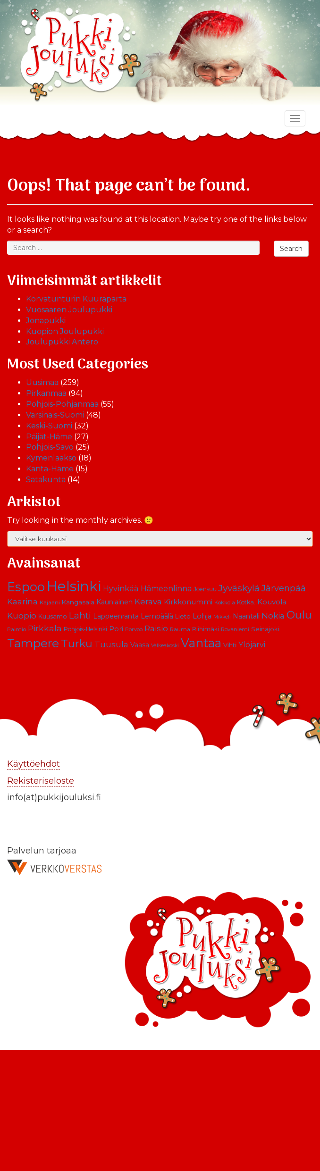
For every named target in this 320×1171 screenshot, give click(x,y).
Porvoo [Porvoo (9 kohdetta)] (134, 629)
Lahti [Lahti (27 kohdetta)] (80, 615)
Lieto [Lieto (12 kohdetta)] (183, 616)
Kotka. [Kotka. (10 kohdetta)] (246, 602)
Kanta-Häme (50, 468)
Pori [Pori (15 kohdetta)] (116, 629)
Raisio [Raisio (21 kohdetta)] (156, 628)
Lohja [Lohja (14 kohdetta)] (202, 616)
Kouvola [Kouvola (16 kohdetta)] (271, 601)
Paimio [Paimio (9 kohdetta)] (16, 629)
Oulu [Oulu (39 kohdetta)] (299, 615)
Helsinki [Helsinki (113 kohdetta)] (74, 586)
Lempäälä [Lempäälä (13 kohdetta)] (157, 616)
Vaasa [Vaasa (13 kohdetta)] (139, 645)
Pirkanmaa (46, 393)
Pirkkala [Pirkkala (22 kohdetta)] (45, 628)
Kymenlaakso (51, 457)
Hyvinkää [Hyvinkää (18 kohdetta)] (121, 588)
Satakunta (46, 479)
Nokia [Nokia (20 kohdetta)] (273, 615)
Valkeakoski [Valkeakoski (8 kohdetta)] (165, 646)
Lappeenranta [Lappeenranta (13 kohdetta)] (116, 616)
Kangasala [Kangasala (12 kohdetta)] (78, 602)
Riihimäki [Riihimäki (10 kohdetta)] (205, 629)
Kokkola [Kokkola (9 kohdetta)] (224, 602)
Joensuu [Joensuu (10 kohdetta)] (205, 589)
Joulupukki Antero (62, 341)
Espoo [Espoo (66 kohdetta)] (26, 586)
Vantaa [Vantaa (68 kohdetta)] (201, 643)
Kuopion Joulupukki (65, 331)
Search (291, 248)
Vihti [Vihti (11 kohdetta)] (229, 645)
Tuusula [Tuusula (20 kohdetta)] (111, 644)
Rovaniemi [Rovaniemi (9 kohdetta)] (235, 629)
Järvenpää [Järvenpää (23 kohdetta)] (283, 588)
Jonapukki (46, 320)
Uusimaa (42, 382)
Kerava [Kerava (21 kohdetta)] (148, 601)
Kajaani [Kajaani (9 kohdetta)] (50, 602)
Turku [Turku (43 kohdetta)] (77, 643)
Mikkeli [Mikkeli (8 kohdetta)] (222, 617)
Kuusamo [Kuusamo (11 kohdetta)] (52, 616)
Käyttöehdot (33, 764)
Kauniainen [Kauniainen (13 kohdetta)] (114, 602)
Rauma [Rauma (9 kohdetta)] (180, 629)
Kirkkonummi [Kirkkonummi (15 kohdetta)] (188, 602)
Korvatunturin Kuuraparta (76, 298)
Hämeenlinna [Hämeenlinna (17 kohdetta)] (166, 588)
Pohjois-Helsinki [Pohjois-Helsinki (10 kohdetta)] (85, 629)
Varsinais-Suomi (55, 414)
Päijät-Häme (49, 436)
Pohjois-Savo (50, 447)
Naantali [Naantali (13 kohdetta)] (246, 616)
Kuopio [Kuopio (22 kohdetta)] (21, 615)
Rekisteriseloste (40, 781)
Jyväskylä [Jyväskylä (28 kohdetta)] (239, 588)
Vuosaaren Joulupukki (69, 309)
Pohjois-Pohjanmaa (62, 404)
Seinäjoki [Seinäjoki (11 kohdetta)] (265, 629)
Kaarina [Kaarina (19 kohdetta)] (22, 601)
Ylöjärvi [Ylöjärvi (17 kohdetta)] (251, 644)
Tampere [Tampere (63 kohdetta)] (33, 643)
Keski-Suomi (49, 425)
